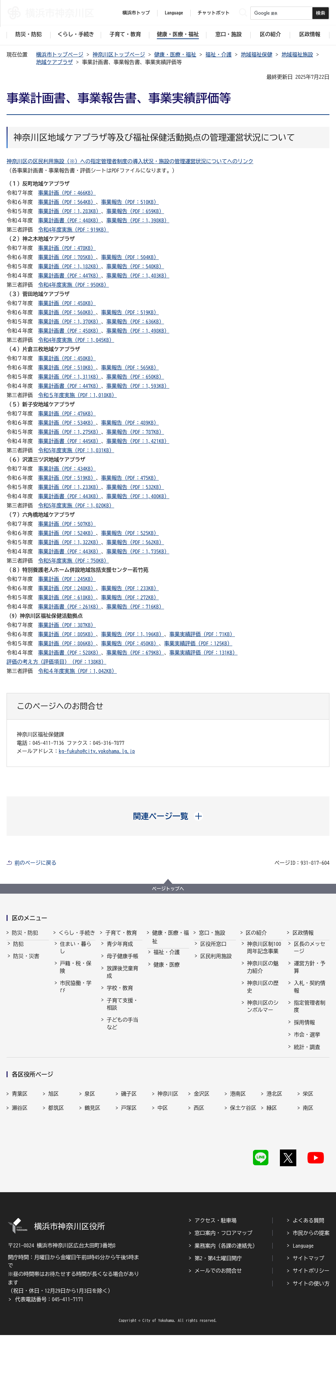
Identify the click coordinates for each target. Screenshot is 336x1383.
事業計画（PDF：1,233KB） (69, 487)
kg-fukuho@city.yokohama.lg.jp (97, 751)
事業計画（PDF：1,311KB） (69, 376)
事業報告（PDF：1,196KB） (132, 634)
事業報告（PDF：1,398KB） (137, 220)
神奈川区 (168, 1154)
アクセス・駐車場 (216, 1268)
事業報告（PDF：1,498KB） (137, 330)
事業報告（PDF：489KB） (130, 422)
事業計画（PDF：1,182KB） (69, 266)
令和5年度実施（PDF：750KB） (73, 560)
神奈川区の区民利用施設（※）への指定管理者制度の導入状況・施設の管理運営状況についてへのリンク (130, 161)
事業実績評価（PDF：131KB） (203, 652)
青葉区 (20, 1154)
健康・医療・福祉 (175, 54)
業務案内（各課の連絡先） (226, 1293)
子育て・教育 (121, 932)
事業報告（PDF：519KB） (130, 312)
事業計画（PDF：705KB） (67, 257)
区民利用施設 (216, 962)
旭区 (53, 1154)
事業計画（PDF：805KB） (67, 634)
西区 (199, 1168)
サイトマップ (308, 1306)
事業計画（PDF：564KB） (67, 202)
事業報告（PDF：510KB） (130, 202)
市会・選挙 (307, 1040)
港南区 (238, 1154)
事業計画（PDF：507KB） (67, 523)
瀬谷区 (20, 1168)
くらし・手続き (77, 932)
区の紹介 (256, 932)
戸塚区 (129, 1168)
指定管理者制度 (309, 1012)
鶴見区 (92, 1168)
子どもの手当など (122, 1029)
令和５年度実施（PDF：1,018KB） (77, 395)
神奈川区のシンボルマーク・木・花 (263, 1016)
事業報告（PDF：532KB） (135, 487)
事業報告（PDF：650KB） (135, 376)
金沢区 (201, 1154)
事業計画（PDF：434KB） (67, 468)
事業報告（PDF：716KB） (135, 606)
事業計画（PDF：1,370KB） (69, 321)
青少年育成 (120, 949)
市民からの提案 (311, 1280)
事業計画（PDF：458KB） (67, 303)
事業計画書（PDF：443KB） (69, 496)
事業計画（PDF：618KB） (67, 597)
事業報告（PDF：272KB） (130, 597)
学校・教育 (120, 993)
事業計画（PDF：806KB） (67, 643)
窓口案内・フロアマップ (223, 1280)
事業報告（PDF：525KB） (130, 533)
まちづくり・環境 (76, 1012)
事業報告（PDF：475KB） (130, 477)
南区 (308, 1168)
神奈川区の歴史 (263, 992)
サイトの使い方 (311, 1331)
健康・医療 (167, 970)
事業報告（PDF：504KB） (130, 257)
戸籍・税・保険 (76, 973)
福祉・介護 (218, 54)
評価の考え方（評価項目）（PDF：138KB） (56, 661)
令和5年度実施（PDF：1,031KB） (76, 450)
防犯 (18, 949)
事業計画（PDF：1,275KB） (69, 432)
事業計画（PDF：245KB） (67, 579)
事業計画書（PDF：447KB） (69, 275)
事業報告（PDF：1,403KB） (137, 275)
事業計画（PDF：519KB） (67, 477)
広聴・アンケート (309, 1081)
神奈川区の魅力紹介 (263, 973)
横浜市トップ (136, 13)
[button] (168, 816)
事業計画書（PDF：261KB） (69, 606)
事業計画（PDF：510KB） (67, 367)
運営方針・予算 (309, 973)
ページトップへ (168, 888)
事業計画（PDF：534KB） (67, 422)
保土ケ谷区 (243, 1168)
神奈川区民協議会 (309, 1100)
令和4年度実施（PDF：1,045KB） (76, 340)
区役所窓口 (213, 949)
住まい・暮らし (76, 953)
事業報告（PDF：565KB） (130, 367)
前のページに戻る (35, 862)
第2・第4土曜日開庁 (218, 1306)
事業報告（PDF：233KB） (130, 588)
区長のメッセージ (309, 953)
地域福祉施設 (297, 54)
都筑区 (56, 1168)
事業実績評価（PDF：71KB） (202, 634)
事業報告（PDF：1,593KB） (137, 386)
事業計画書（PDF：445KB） (69, 441)
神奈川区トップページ (119, 54)
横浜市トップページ (59, 54)
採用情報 (304, 1028)
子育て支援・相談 (122, 1010)
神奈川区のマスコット (263, 1039)
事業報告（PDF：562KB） (135, 542)
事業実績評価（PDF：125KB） (198, 643)
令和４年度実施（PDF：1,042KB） (77, 671)
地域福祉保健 (256, 54)
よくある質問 (308, 1268)
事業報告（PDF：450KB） (130, 643)
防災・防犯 (25, 932)
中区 (163, 1168)
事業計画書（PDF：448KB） (69, 220)
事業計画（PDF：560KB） (67, 312)
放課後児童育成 (122, 977)
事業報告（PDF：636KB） (135, 321)
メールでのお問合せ (218, 1318)
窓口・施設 (212, 932)
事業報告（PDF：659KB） (135, 211)
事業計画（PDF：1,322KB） (69, 542)
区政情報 (302, 932)
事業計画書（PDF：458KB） (69, 330)
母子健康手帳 (122, 962)
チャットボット (214, 13)
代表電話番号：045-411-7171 (49, 1347)
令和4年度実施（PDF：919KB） (73, 229)
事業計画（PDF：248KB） (67, 588)
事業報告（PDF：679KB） (135, 652)
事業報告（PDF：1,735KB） (137, 551)
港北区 (274, 1154)
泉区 (90, 1154)
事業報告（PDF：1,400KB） (137, 496)
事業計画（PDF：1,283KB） (69, 211)
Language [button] (174, 13)
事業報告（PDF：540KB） (135, 266)
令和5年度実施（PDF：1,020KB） (76, 505)
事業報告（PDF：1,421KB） (137, 441)
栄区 (308, 1154)
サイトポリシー (311, 1318)
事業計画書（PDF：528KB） (69, 652)
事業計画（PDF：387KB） (67, 625)
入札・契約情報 (309, 992)
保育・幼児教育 (122, 1049)
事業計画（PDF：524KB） (67, 533)
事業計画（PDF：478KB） (67, 248)
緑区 (271, 1168)
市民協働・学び (76, 992)
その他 (255, 1055)
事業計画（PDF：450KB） (67, 358)
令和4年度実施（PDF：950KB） (73, 284)
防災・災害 (26, 962)
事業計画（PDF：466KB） (67, 192)
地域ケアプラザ (54, 62)
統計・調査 (307, 1053)
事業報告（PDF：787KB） (135, 432)
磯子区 (129, 1154)
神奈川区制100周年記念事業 (264, 953)
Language (303, 1293)
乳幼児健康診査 (122, 1068)
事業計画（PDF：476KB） (67, 413)
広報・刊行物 (309, 1065)
